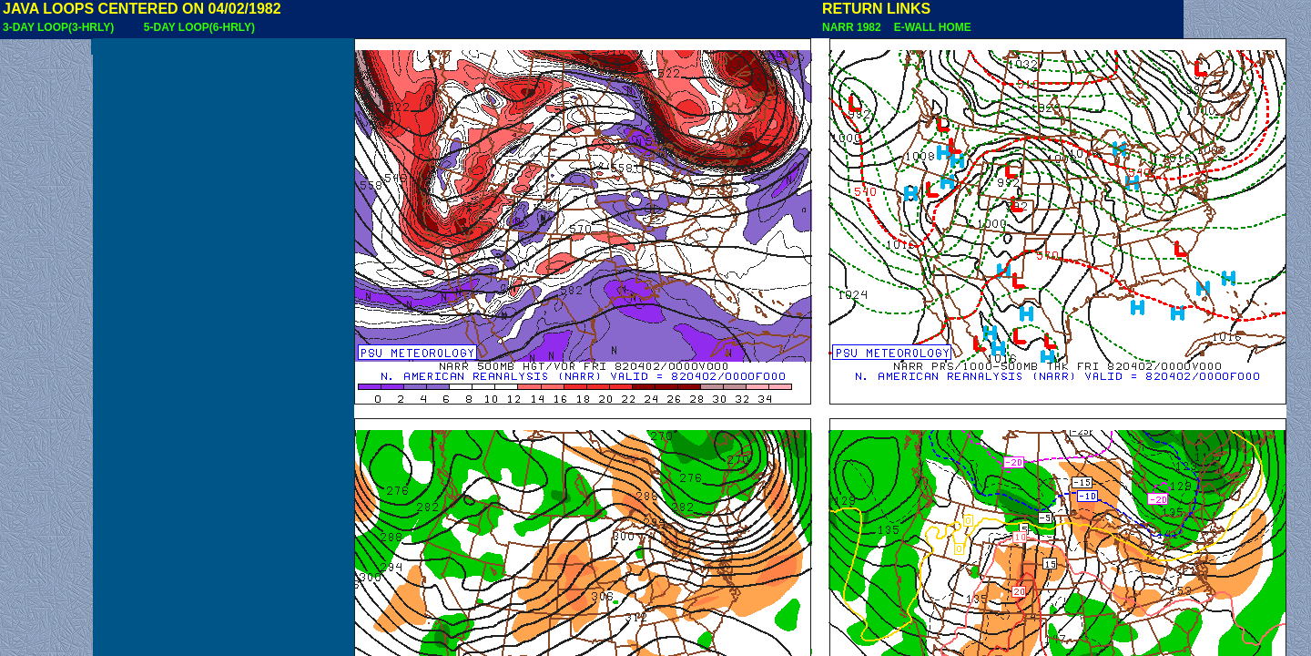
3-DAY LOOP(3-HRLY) (58, 27)
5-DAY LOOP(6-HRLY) (199, 27)
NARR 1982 (853, 27)
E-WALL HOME (929, 27)
